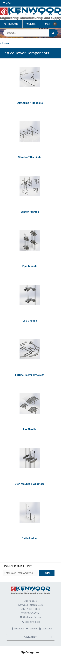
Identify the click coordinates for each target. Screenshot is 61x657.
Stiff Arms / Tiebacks (30, 103)
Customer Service (30, 617)
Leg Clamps (29, 320)
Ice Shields (29, 429)
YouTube (45, 628)
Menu (7, 3)
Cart (50, 24)
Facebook (17, 628)
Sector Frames (29, 212)
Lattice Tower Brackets (29, 375)
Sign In (31, 24)
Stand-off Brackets (29, 157)
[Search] (53, 33)
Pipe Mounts (29, 266)
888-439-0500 (30, 622)
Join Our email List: (17, 566)
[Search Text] (30, 33)
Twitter (31, 628)
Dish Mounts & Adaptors (30, 484)
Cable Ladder (30, 538)
